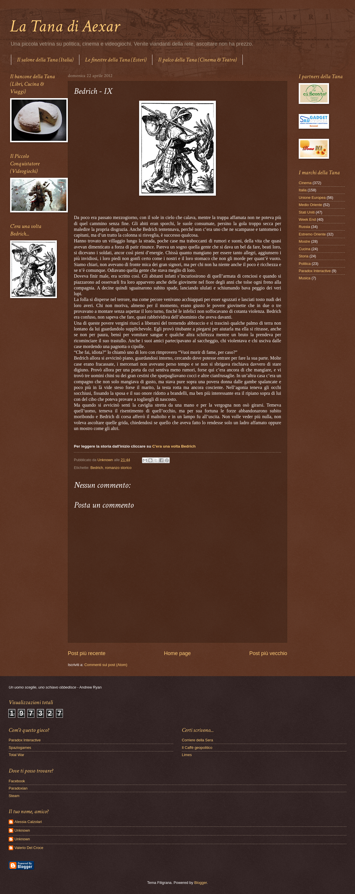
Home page (177, 653)
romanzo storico (118, 467)
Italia (303, 190)
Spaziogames (20, 747)
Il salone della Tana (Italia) (45, 59)
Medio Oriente (310, 205)
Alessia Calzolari (28, 822)
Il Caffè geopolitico (197, 747)
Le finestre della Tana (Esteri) (115, 59)
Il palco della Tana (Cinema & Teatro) (197, 59)
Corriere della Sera (197, 740)
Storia (304, 256)
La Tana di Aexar (64, 26)
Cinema (305, 183)
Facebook (17, 781)
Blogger (200, 882)
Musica (305, 278)
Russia (304, 227)
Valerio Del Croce (28, 848)
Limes (187, 755)
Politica (305, 263)
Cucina (304, 249)
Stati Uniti (307, 212)
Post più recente (86, 653)
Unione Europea (312, 197)
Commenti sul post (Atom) (105, 665)
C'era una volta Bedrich (173, 446)
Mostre (304, 241)
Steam (14, 796)
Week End (307, 219)
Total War (16, 755)
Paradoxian (18, 788)
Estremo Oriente (312, 234)
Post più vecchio (268, 653)
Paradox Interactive (315, 271)
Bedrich (96, 467)
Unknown (22, 830)
